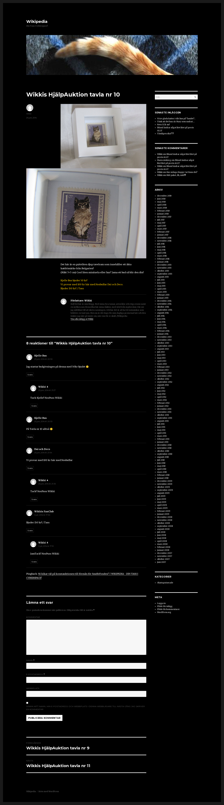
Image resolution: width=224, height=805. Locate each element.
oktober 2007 (163, 559)
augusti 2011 (163, 421)
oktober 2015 (163, 271)
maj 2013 (161, 358)
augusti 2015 (163, 277)
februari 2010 (163, 475)
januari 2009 (163, 514)
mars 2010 (162, 472)
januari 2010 (163, 478)
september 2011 (164, 418)
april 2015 (161, 289)
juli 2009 (161, 496)
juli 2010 (161, 460)
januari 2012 (163, 406)
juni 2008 (161, 535)
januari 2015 (162, 298)
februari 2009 (163, 511)
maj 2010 (161, 466)
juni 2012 (161, 391)
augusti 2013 (163, 349)
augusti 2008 (163, 529)
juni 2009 (161, 499)
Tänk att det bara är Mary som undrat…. (176, 121)
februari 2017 (163, 232)
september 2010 (164, 454)
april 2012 (161, 397)
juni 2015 (161, 283)
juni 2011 (161, 427)
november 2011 (164, 412)
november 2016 (164, 241)
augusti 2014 (163, 313)
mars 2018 (162, 208)
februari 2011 (163, 439)
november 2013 (164, 340)
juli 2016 (161, 244)
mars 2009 (162, 508)
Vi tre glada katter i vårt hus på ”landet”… (176, 118)
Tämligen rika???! (165, 133)
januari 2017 (162, 235)
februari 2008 (163, 547)
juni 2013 (161, 355)
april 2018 (161, 205)
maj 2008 (161, 538)
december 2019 (164, 196)
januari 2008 (163, 550)
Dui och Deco (42, 449)
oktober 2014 (163, 307)
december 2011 (164, 409)
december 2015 (164, 265)
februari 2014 (163, 331)
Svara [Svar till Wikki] (34, 406)
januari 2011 (162, 442)
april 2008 (162, 541)
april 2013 (161, 361)
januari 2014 (163, 334)
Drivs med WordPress (48, 791)
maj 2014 (161, 322)
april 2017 (161, 226)
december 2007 (164, 553)
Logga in (161, 603)
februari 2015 (163, 295)
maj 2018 (161, 202)
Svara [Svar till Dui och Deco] (30, 468)
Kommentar (33, 617)
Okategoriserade (165, 583)
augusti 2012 (163, 385)
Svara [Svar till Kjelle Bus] (30, 374)
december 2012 (164, 373)
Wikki (28, 114)
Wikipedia (36, 21)
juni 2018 (161, 199)
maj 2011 (161, 430)
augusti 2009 (163, 493)
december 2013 (164, 337)
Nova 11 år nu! (163, 124)
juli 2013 (161, 352)
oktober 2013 (163, 343)
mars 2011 (162, 436)
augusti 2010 (163, 457)
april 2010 (161, 469)
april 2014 (161, 325)
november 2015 (164, 268)
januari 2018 (163, 214)
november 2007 (164, 556)
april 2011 (161, 433)
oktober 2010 (163, 451)
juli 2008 (161, 532)
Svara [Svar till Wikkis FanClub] (30, 530)
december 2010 (164, 445)
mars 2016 (162, 256)
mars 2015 (162, 292)
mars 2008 (162, 544)
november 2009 (164, 484)
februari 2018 (163, 211)
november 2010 (164, 448)
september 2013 (164, 346)
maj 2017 (161, 223)
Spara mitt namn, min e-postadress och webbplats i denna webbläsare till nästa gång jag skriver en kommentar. (85, 707)
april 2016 (161, 253)
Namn (30, 660)
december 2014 (164, 301)
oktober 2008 (163, 523)
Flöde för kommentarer (168, 609)
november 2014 (164, 304)
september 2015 (164, 274)
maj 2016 (161, 250)
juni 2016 (161, 247)
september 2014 (164, 310)
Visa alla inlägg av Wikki (82, 319)
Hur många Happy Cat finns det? (181, 172)
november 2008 (164, 520)
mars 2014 (162, 328)
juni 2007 (161, 562)
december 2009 (164, 481)
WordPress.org (164, 612)
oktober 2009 (163, 487)
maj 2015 (161, 286)
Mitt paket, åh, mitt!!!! (176, 175)
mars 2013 (162, 364)
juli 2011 (160, 424)
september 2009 (165, 490)
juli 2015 (161, 280)
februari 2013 (163, 367)
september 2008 (165, 526)
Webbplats (32, 688)
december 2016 (164, 238)
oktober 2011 (163, 415)
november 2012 (164, 376)
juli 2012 (161, 388)
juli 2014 (161, 316)
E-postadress (35, 674)
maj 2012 (161, 394)
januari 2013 (163, 370)
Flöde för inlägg (164, 606)
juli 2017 (160, 220)
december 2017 (164, 217)
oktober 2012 (163, 379)
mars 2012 (162, 400)
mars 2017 (162, 229)
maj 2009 (161, 502)
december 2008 (164, 517)
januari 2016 (162, 262)
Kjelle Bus (40, 355)
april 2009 (162, 505)
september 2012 (164, 382)
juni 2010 (161, 463)
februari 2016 (163, 259)
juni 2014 (161, 319)
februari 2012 (163, 403)
